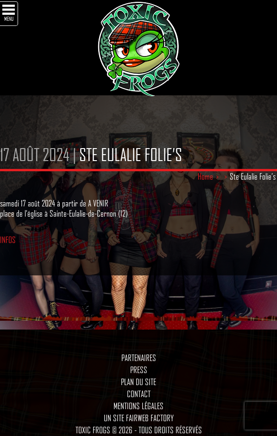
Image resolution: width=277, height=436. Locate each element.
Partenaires (138, 358)
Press (138, 370)
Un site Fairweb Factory (139, 418)
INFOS (8, 240)
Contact (139, 394)
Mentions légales (138, 406)
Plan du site (138, 382)
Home (205, 176)
